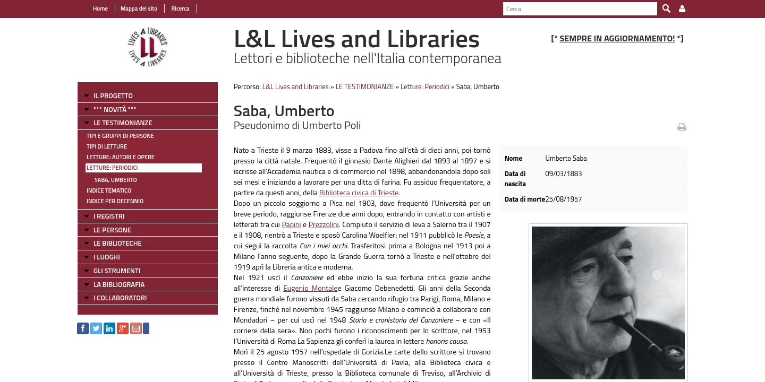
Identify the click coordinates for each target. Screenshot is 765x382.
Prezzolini (324, 224)
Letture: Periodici (112, 167)
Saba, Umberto (116, 180)
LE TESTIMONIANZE (123, 122)
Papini (291, 224)
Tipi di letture (107, 146)
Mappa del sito (139, 8)
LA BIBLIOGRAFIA (119, 284)
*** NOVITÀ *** (115, 109)
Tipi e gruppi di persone (120, 136)
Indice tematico (109, 190)
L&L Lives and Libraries (295, 86)
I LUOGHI (107, 256)
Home (100, 8)
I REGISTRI (109, 216)
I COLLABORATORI (120, 297)
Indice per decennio (115, 201)
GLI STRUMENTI (117, 270)
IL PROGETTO (113, 95)
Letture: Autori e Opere (121, 157)
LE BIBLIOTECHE (118, 243)
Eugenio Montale (310, 287)
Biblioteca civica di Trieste (358, 192)
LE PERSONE (112, 229)
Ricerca (180, 8)
